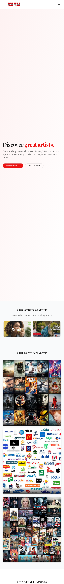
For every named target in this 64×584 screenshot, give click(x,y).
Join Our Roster (34, 166)
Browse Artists (13, 166)
